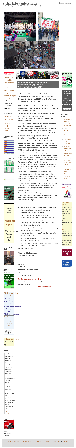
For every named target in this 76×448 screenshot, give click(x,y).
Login (57, 441)
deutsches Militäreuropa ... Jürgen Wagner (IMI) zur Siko (68, 151)
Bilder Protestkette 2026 (67, 169)
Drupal (66, 441)
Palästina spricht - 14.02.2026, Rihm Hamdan (67, 132)
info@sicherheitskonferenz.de (45, 441)
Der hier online (29, 279)
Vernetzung (8, 116)
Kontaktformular (26, 441)
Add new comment (44, 286)
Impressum (11, 441)
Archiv (7, 126)
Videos (18, 441)
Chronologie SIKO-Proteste (9, 121)
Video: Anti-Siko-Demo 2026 (67, 176)
